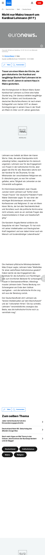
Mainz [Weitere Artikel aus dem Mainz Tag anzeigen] (7, 455)
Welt (18, 9)
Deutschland (26, 9)
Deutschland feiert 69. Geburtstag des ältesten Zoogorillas (17, 430)
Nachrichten (10, 9)
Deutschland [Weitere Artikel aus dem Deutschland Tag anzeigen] (10, 449)
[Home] (2, 9)
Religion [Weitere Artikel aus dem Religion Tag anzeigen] (20, 455)
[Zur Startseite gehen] (9, 3)
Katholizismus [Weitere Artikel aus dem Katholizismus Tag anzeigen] (28, 449)
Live (39, 3)
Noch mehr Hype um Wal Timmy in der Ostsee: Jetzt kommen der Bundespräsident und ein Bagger (19, 438)
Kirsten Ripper (9, 56)
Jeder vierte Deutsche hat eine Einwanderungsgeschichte (14, 422)
